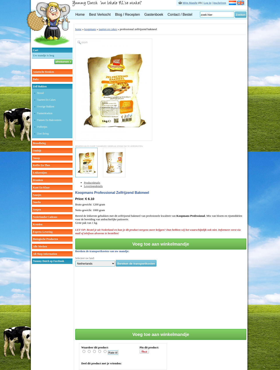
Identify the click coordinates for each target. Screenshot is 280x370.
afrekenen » (63, 61)
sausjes (37, 194)
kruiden (37, 224)
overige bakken (45, 106)
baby (36, 79)
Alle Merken (40, 246)
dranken (38, 180)
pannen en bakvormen (49, 120)
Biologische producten (45, 239)
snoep (36, 158)
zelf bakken (40, 86)
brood (40, 93)
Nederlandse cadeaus (45, 217)
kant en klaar (41, 187)
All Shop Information (45, 253)
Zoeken (241, 14)
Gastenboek (153, 14)
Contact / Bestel (180, 14)
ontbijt (37, 150)
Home (80, 14)
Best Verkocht (100, 14)
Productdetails (92, 182)
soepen (37, 209)
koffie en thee (41, 165)
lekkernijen (40, 172)
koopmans (90, 29)
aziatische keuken (43, 71)
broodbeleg (39, 143)
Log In (207, 2)
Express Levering (42, 231)
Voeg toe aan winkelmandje (160, 244)
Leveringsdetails (93, 186)
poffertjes (42, 126)
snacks (37, 202)
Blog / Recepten (127, 14)
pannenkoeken (44, 113)
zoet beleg (43, 133)
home (78, 29)
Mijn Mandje (190, 2)
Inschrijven (219, 2)
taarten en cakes (46, 99)
